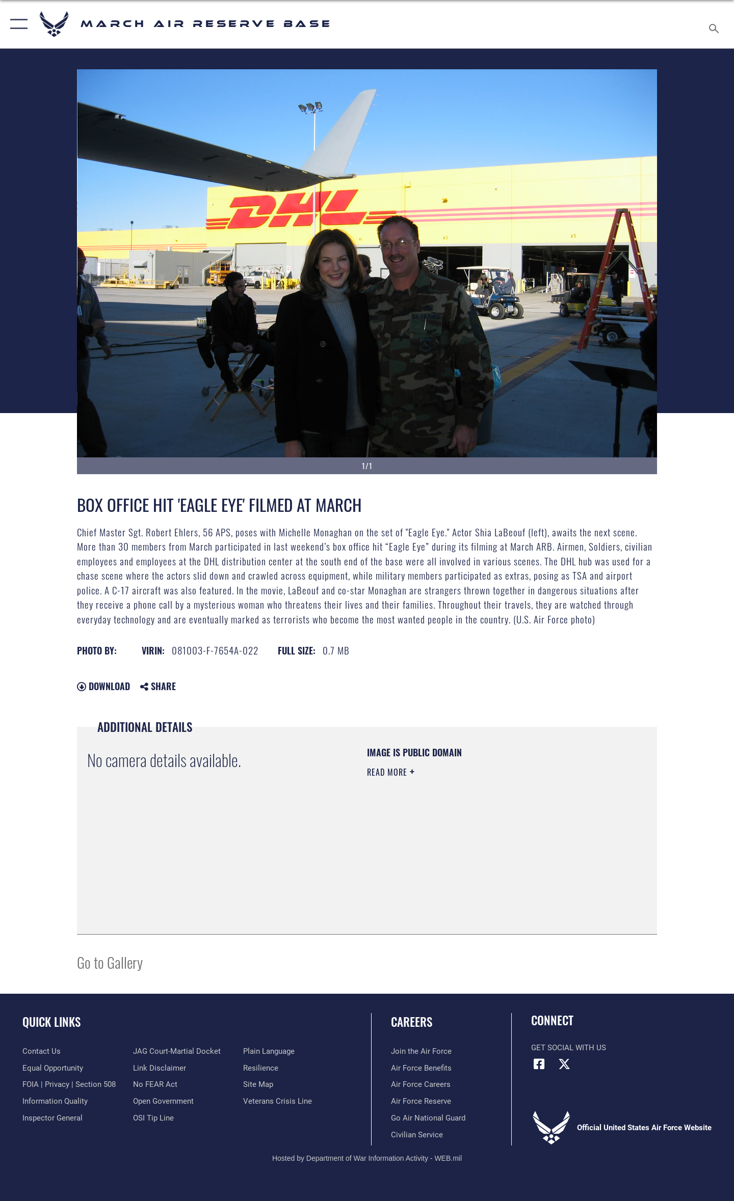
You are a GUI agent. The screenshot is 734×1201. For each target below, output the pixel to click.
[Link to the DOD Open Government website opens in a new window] (163, 1101)
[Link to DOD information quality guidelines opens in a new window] (55, 1101)
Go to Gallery (110, 962)
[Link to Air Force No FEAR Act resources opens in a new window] (155, 1084)
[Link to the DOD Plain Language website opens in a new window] (269, 1051)
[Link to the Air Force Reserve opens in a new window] (421, 1101)
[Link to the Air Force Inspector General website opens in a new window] (52, 1118)
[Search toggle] (715, 24)
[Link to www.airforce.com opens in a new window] (421, 1051)
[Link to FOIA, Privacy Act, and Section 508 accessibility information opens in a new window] (69, 1084)
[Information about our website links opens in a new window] (159, 1068)
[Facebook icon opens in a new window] (538, 1064)
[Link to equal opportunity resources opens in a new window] (52, 1068)
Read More (388, 772)
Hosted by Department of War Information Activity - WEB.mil (367, 1158)
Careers (411, 1021)
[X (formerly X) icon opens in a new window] (564, 1064)
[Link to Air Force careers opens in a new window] (421, 1084)
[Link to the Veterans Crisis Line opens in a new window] (277, 1101)
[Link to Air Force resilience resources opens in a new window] (260, 1068)
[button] (16, 24)
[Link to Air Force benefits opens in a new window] (421, 1068)
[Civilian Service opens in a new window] (417, 1134)
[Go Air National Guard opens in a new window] (428, 1118)
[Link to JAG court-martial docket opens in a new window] (177, 1051)
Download (103, 686)
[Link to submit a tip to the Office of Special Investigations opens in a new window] (153, 1118)
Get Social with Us (568, 1047)
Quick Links (51, 1021)
